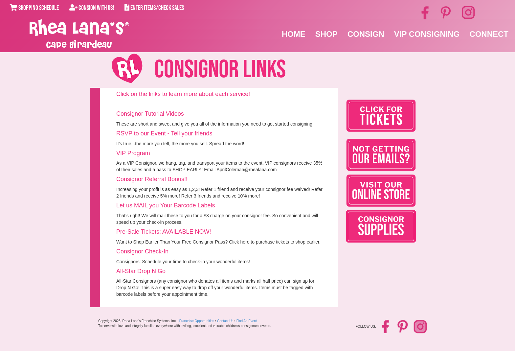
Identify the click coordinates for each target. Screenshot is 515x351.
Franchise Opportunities (196, 321)
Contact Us (225, 321)
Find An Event (246, 321)
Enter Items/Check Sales (154, 8)
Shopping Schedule (34, 8)
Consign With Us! (91, 8)
